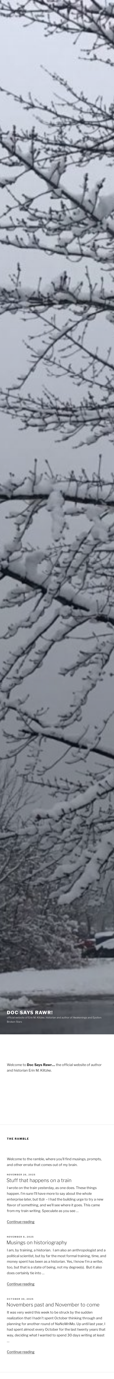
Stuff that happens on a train (38, 1180)
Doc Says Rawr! (30, 1012)
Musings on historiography (36, 1242)
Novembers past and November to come (53, 1305)
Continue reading (21, 1222)
